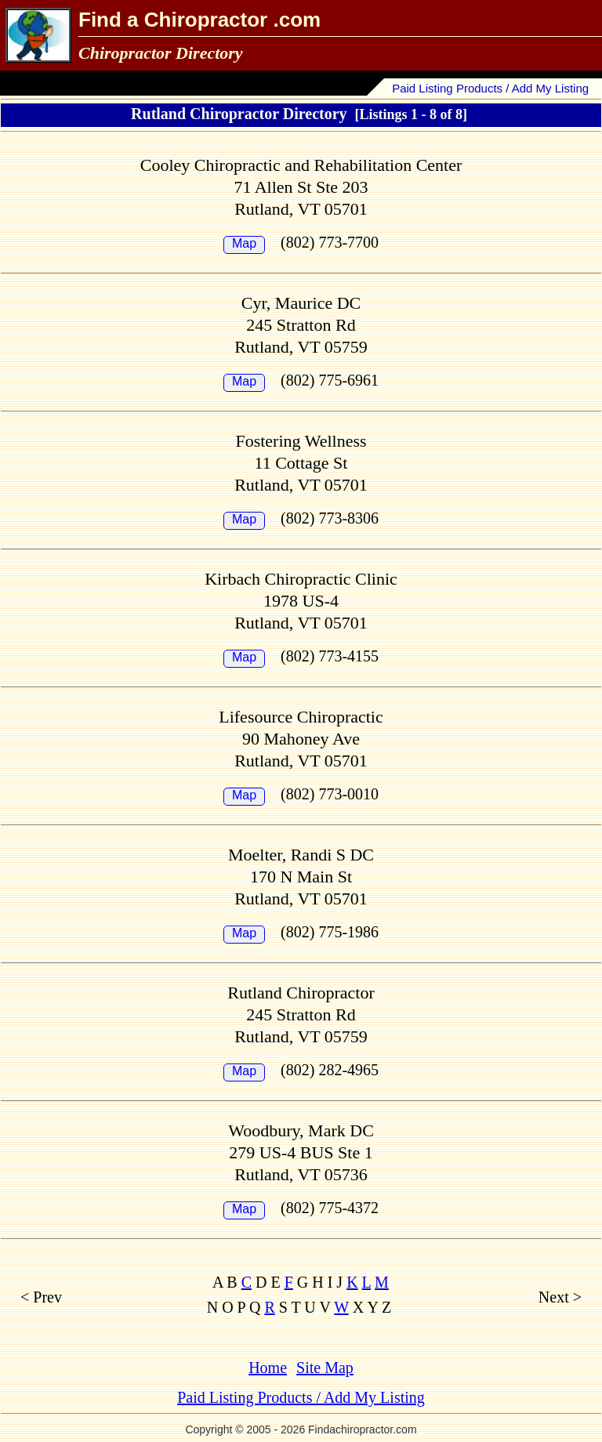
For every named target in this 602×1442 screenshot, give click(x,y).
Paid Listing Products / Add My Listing (490, 88)
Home (267, 1367)
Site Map (325, 1367)
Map (244, 243)
